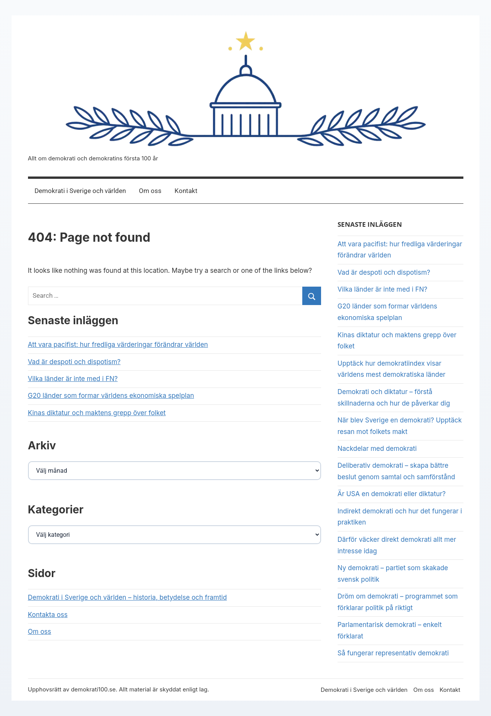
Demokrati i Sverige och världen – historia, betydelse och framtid (127, 597)
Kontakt (186, 191)
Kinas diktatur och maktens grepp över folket (97, 413)
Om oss (150, 191)
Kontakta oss (48, 615)
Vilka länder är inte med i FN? (73, 379)
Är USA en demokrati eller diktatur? (392, 494)
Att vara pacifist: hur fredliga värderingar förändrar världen (118, 344)
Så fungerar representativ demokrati (394, 653)
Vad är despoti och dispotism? (74, 362)
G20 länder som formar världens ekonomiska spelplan (111, 395)
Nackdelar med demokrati (377, 448)
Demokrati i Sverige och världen (80, 191)
